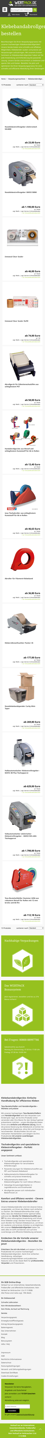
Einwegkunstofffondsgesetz (12, 1321)
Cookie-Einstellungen (9, 1376)
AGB (3, 1356)
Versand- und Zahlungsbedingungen (16, 1369)
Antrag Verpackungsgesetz (12, 1324)
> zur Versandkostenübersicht (30, 148)
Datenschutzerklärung (25, 1414)
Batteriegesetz (7, 1327)
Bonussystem (6, 1341)
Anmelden (12, 1411)
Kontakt (4, 1334)
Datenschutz (6, 1362)
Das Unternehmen (8, 1331)
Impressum (5, 1352)
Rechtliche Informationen (11, 1359)
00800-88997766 (29, 1039)
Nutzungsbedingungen (10, 1366)
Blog (3, 1337)
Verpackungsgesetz (9, 1317)
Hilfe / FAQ (5, 1344)
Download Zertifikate (9, 1372)
